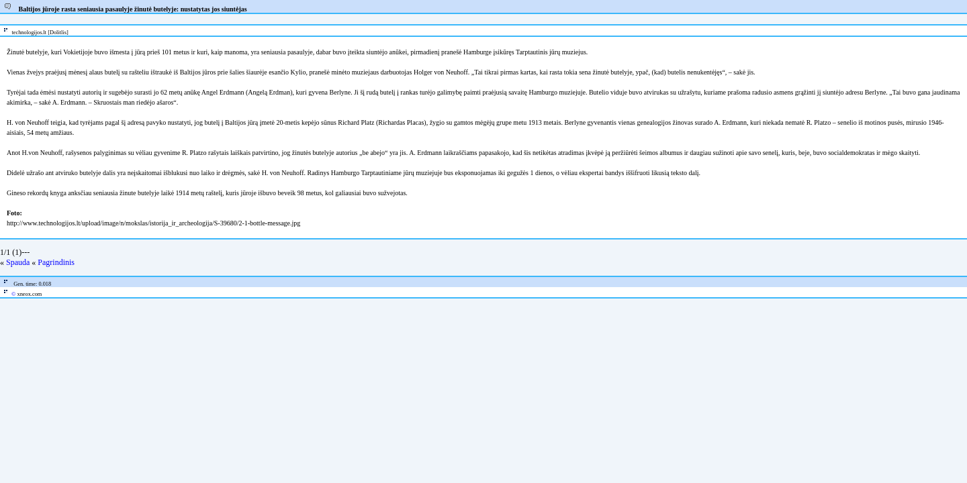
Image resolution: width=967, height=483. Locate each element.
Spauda (18, 262)
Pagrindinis (56, 262)
